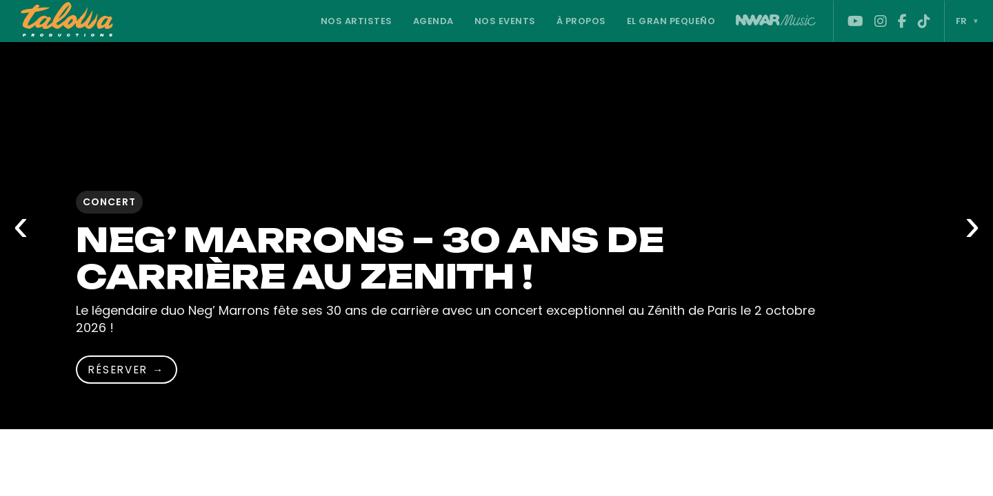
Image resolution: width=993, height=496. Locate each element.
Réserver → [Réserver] (126, 369)
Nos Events (505, 21)
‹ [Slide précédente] (20, 224)
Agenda (433, 21)
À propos (581, 21)
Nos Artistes (356, 21)
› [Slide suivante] (972, 224)
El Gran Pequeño (671, 21)
